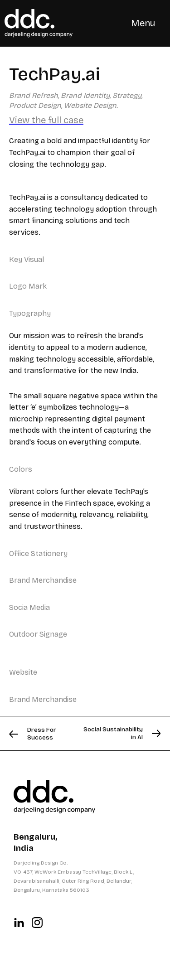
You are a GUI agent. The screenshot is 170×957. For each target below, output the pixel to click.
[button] (142, 23)
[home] (39, 23)
